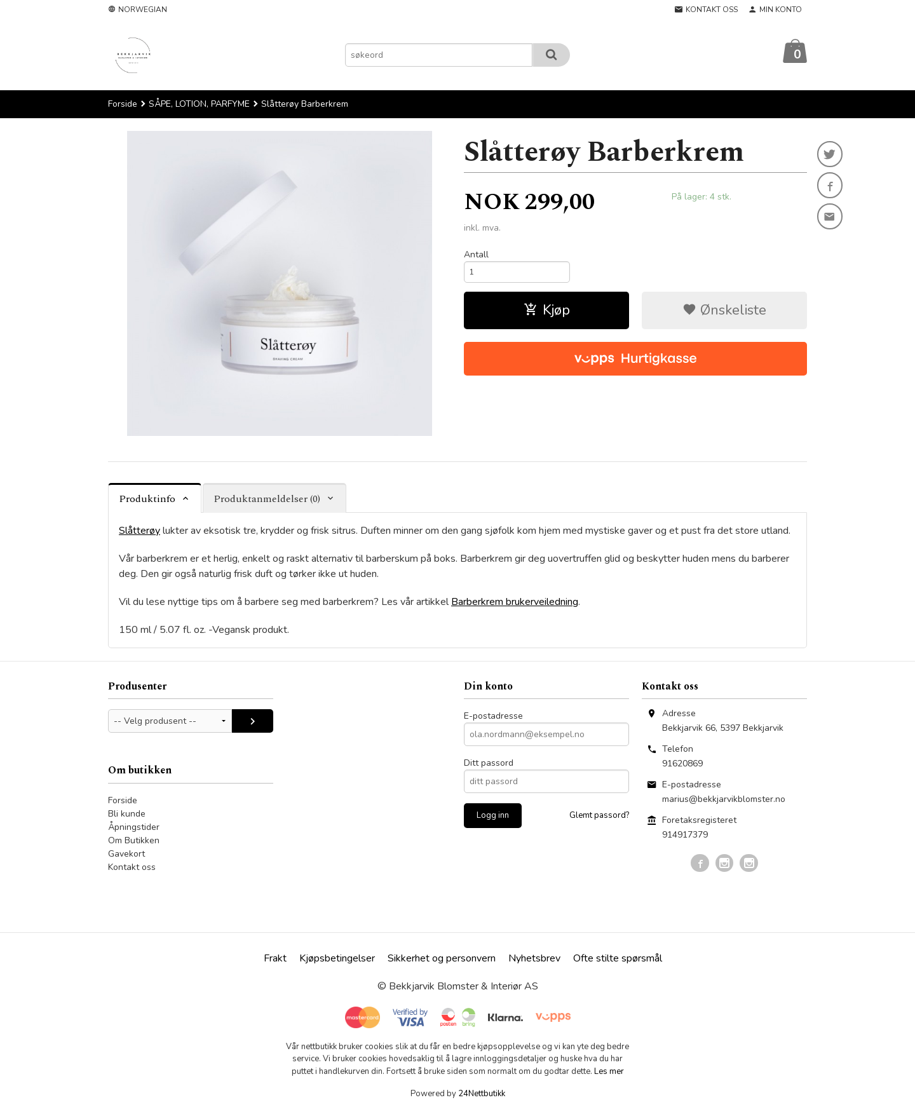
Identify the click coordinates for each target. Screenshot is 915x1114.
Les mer (609, 1072)
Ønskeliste (724, 313)
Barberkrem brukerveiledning (514, 602)
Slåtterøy (139, 531)
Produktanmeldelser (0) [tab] (267, 499)
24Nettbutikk (481, 1094)
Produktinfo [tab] (147, 499)
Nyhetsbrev (534, 959)
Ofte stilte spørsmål (617, 959)
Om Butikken (133, 841)
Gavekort (126, 854)
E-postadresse (493, 716)
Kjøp (547, 313)
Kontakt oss (132, 868)
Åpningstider (133, 828)
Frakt (275, 959)
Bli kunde (127, 814)
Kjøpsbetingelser (337, 959)
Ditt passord (488, 763)
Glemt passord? (599, 816)
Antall (476, 255)
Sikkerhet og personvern (442, 959)
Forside (122, 104)
